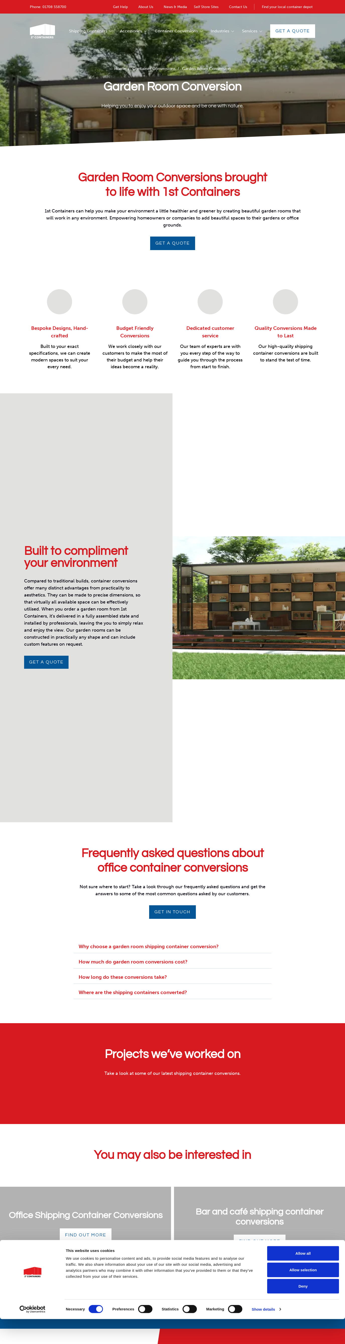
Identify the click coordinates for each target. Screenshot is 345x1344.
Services (249, 31)
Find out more (85, 1235)
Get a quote (46, 662)
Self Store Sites (206, 7)
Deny (303, 1311)
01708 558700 (54, 7)
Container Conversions (176, 31)
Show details (263, 1334)
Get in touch (172, 912)
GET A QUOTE (172, 243)
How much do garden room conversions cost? (133, 962)
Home (120, 68)
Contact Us (238, 7)
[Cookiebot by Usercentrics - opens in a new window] (32, 1334)
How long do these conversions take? (123, 977)
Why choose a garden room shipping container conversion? (149, 946)
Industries (220, 31)
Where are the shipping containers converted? (133, 992)
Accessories (131, 31)
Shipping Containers (88, 31)
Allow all (303, 1278)
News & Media (175, 7)
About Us (145, 7)
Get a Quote (292, 31)
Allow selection (303, 1295)
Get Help (120, 7)
